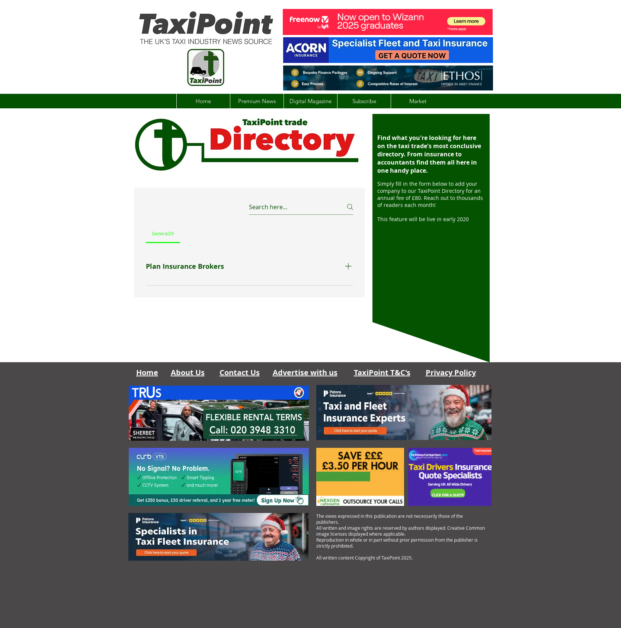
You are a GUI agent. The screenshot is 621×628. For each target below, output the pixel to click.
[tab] (163, 233)
